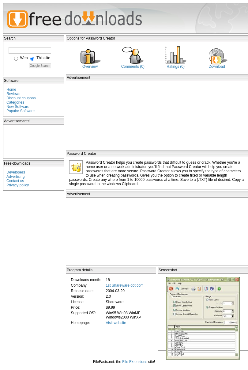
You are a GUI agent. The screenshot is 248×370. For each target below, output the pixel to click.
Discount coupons (21, 98)
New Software (17, 107)
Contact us (15, 181)
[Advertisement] (34, 141)
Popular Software (20, 111)
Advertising (15, 176)
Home (11, 89)
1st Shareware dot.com (124, 285)
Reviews (13, 94)
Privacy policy (17, 185)
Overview (90, 66)
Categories (15, 102)
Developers (15, 172)
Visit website (116, 323)
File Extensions (134, 362)
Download (217, 66)
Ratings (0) (176, 66)
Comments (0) (133, 66)
